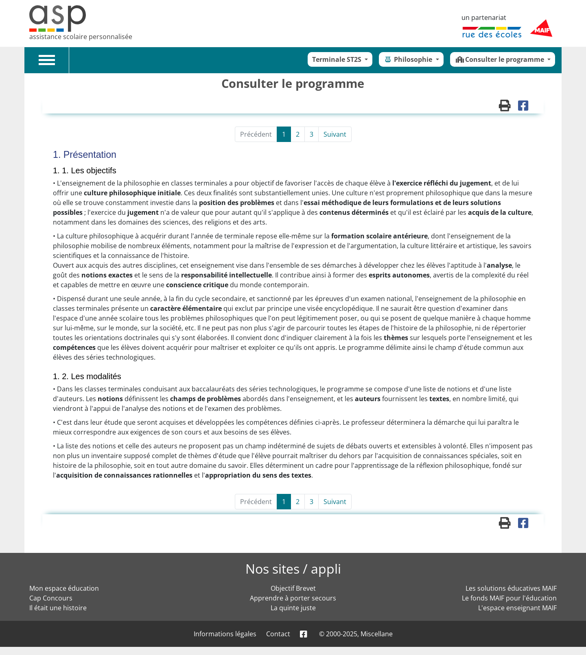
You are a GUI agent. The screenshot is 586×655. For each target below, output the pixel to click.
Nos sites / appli (293, 568)
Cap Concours (50, 598)
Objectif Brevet (293, 588)
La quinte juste (293, 607)
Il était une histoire (58, 607)
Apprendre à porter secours (293, 598)
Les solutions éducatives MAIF (511, 588)
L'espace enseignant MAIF (517, 607)
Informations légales (225, 633)
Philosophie (408, 59)
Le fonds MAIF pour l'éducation (509, 598)
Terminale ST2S (337, 59)
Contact (278, 633)
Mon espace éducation (64, 588)
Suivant (335, 134)
